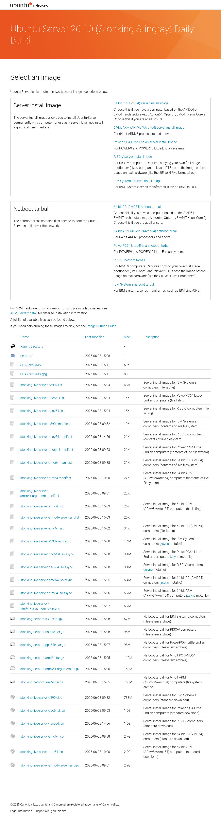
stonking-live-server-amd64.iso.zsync (46, 580)
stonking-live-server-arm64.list (41, 506)
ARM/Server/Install (23, 313)
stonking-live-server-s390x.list (41, 385)
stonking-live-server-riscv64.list (42, 411)
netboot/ (26, 356)
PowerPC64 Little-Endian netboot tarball (142, 246)
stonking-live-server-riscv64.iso (42, 723)
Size (127, 337)
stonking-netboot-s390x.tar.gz (41, 619)
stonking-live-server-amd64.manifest (46, 463)
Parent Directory (31, 346)
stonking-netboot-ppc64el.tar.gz (42, 645)
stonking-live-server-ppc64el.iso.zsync (47, 554)
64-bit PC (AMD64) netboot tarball (138, 207)
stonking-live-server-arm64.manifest (45, 478)
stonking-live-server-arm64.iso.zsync (46, 593)
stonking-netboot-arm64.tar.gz (41, 682)
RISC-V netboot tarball (129, 260)
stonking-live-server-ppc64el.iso (42, 710)
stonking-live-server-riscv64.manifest (46, 437)
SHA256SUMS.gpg (33, 374)
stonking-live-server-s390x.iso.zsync (45, 541)
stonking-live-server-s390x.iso (41, 698)
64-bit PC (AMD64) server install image (141, 103)
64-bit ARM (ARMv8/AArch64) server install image (149, 127)
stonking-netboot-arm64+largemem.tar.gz (50, 669)
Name (24, 337)
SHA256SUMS (30, 365)
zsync (164, 544)
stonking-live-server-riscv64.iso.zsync (46, 567)
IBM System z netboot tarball (134, 284)
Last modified (95, 337)
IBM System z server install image (138, 181)
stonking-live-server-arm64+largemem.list (49, 517)
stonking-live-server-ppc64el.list (42, 398)
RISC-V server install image (133, 157)
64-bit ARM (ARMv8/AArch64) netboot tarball (145, 231)
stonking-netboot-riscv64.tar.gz (42, 632)
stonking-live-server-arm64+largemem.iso (49, 765)
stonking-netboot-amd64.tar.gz (42, 658)
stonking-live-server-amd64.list (42, 528)
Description (151, 337)
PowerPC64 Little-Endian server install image (145, 142)
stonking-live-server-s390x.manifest (45, 424)
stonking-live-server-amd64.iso (42, 736)
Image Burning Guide (101, 326)
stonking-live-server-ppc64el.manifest (46, 450)
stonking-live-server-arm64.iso (41, 752)
